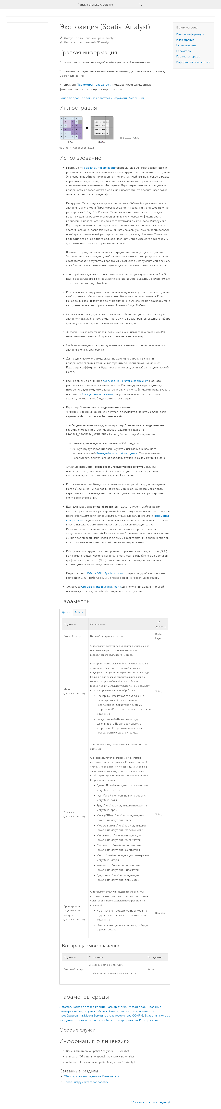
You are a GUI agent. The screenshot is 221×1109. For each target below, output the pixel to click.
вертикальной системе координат (125, 380)
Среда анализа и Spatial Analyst (101, 586)
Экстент (125, 1011)
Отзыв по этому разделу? (152, 1102)
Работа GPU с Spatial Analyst (105, 573)
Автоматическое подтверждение (82, 1006)
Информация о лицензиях (193, 62)
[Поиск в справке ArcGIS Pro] (107, 5)
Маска (88, 1015)
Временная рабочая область (95, 1020)
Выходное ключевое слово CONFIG (118, 1015)
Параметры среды (188, 56)
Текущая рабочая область (100, 1011)
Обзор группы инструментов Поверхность (91, 1076)
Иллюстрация (185, 39)
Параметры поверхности (94, 84)
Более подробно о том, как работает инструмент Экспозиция (102, 98)
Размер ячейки (117, 1006)
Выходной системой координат (117, 453)
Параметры (183, 51)
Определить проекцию (97, 394)
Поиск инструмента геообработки (86, 1082)
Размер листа (148, 1020)
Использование (186, 45)
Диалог (66, 612)
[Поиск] (140, 4)
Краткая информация (190, 34)
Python (79, 612)
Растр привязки (127, 1020)
